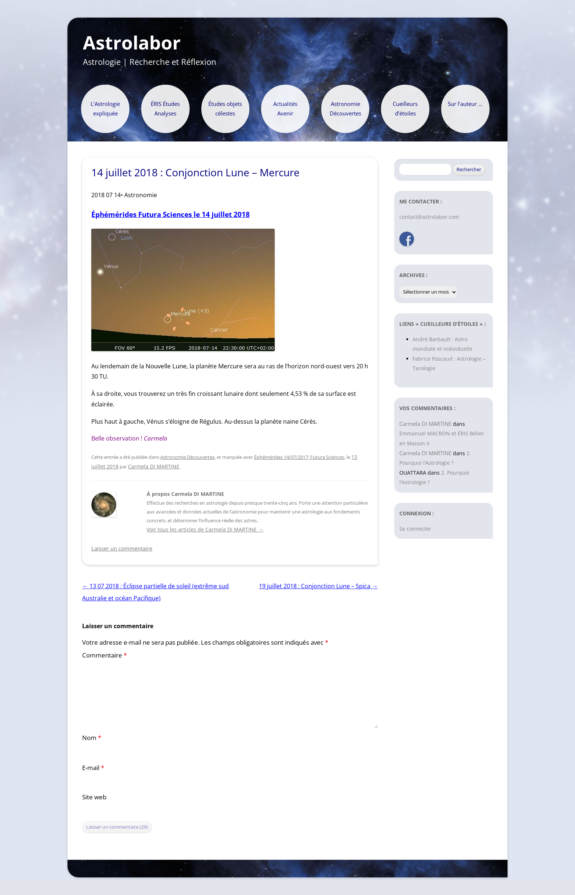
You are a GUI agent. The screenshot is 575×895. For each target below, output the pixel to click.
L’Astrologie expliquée (105, 108)
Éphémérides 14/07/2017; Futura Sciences (299, 457)
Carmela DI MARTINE (153, 466)
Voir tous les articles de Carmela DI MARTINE (205, 529)
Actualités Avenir (285, 108)
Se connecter (415, 528)
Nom (91, 737)
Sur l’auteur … (465, 104)
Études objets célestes (225, 108)
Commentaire (104, 655)
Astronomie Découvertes (345, 108)
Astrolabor (132, 43)
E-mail (93, 767)
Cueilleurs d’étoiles (405, 108)
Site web (94, 797)
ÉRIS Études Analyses (165, 108)
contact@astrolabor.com (429, 216)
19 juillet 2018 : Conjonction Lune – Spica (318, 586)
